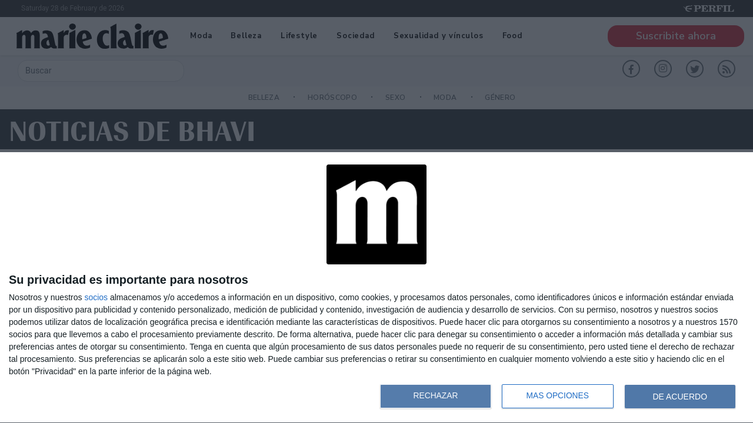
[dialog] (376, 288)
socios (96, 297)
